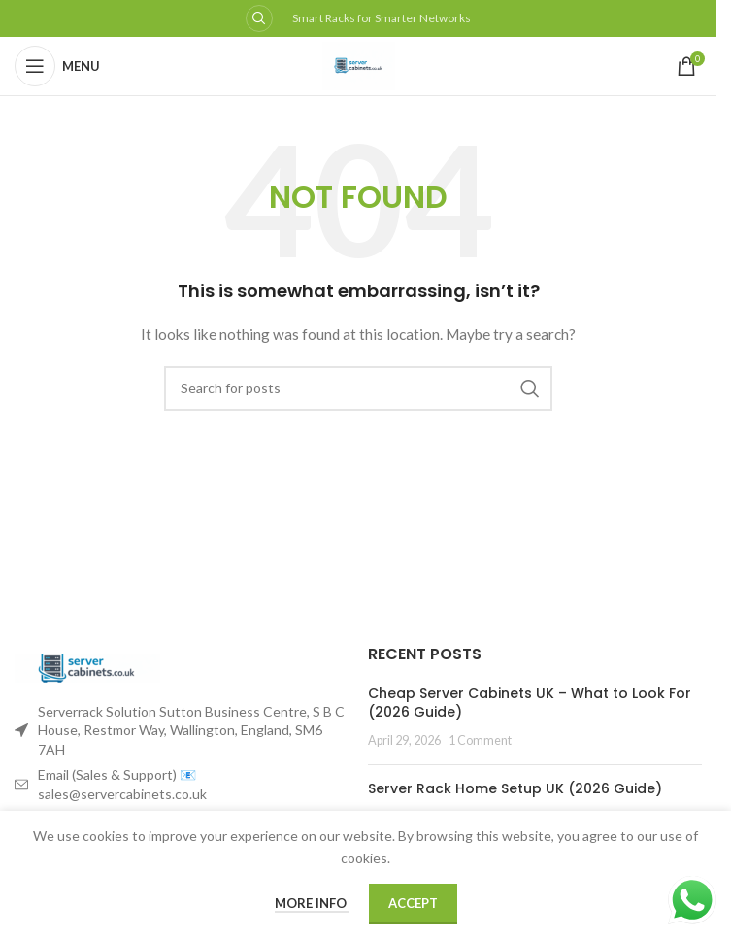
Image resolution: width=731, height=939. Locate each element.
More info (312, 903)
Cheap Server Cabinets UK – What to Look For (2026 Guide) (529, 703)
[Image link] (87, 665)
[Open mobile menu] (57, 66)
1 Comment (480, 740)
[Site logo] (358, 64)
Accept (413, 903)
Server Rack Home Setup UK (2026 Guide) (515, 788)
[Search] (358, 388)
